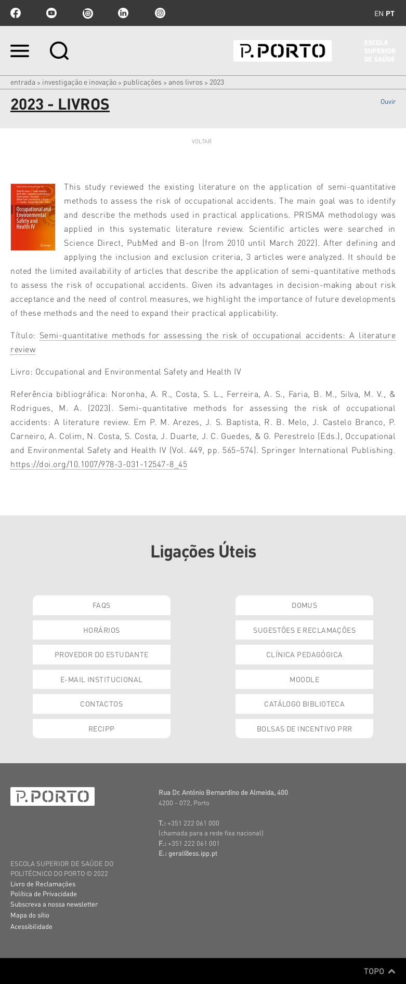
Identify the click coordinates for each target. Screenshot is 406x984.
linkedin (123, 13)
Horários (101, 629)
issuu (87, 13)
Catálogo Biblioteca (304, 703)
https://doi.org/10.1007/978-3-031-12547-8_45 (98, 463)
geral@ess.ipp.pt (192, 852)
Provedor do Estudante (102, 654)
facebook (15, 13)
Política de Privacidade (43, 893)
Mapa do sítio (29, 914)
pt (390, 13)
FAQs (102, 604)
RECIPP (101, 728)
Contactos (101, 703)
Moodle (304, 679)
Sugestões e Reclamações (304, 629)
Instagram (159, 13)
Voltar (202, 141)
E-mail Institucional (101, 679)
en (379, 13)
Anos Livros (185, 81)
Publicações (142, 81)
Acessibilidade (31, 926)
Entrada (22, 81)
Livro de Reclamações (42, 883)
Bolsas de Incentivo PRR (304, 728)
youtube (51, 13)
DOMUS (304, 604)
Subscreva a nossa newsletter (54, 903)
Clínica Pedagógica (304, 654)
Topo (380, 971)
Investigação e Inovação (79, 81)
